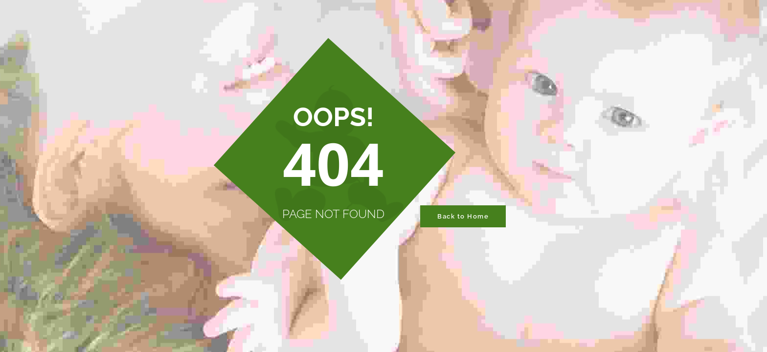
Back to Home (463, 216)
